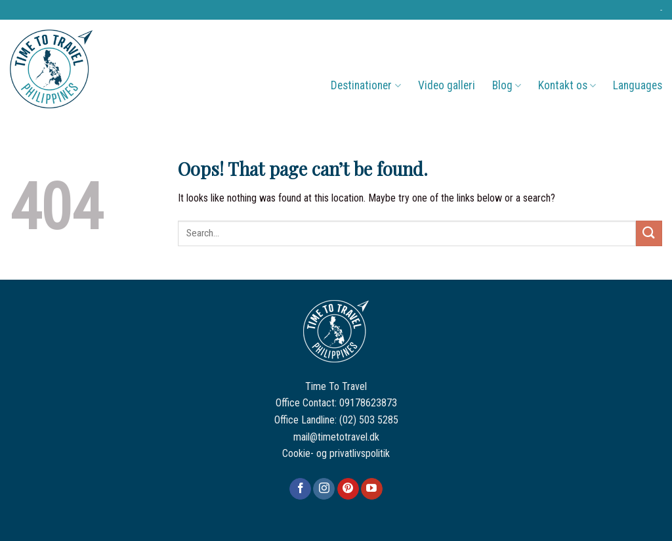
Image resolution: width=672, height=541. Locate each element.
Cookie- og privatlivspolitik (336, 453)
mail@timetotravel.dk (336, 437)
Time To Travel (336, 386)
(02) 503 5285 (368, 420)
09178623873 (368, 403)
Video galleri (446, 85)
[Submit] (649, 233)
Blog (506, 85)
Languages (637, 85)
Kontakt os (567, 85)
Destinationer (365, 85)
